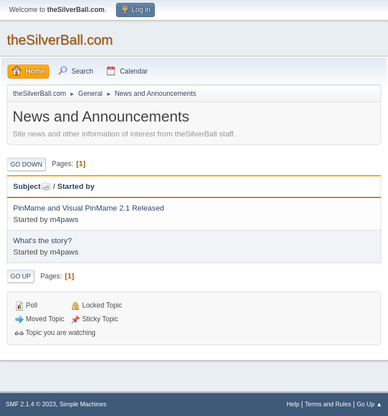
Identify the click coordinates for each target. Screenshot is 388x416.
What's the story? (42, 240)
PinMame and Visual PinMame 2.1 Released (88, 208)
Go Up (20, 276)
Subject (32, 186)
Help (293, 404)
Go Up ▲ (369, 404)
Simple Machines (82, 404)
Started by (75, 186)
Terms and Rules (328, 404)
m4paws (64, 219)
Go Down (26, 164)
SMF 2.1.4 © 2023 (31, 404)
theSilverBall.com (60, 39)
